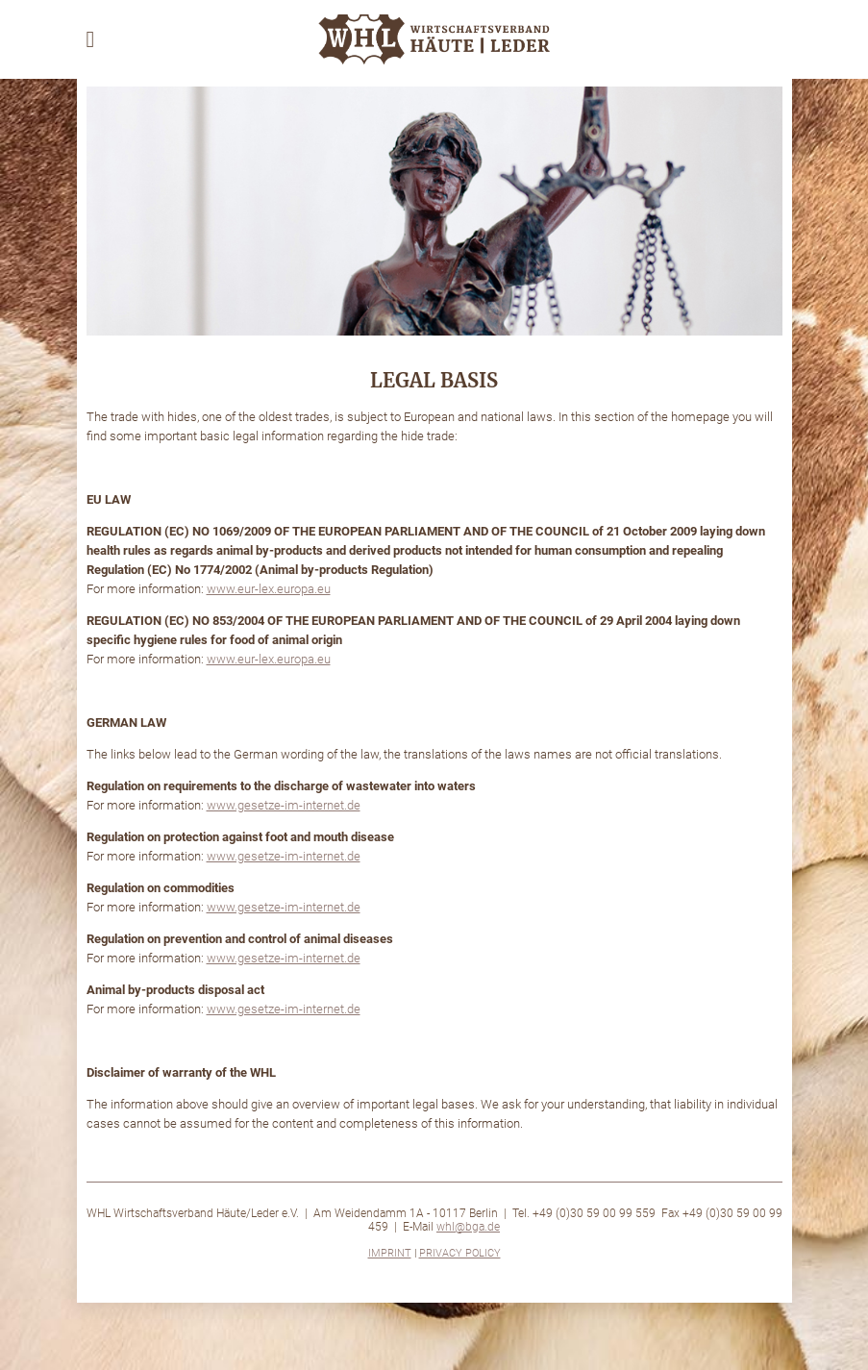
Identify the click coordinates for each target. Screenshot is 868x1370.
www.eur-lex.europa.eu (269, 589)
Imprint (389, 1253)
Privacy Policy (460, 1253)
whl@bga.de (468, 1226)
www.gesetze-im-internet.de (283, 805)
